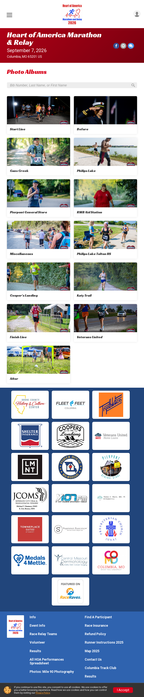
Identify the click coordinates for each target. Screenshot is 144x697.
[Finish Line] (38, 323)
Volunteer (37, 643)
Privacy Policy (43, 692)
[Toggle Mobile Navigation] (9, 15)
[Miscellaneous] (38, 240)
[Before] (105, 115)
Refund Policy (95, 634)
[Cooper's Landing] (38, 282)
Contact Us (93, 659)
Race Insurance (96, 625)
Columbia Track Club (100, 668)
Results (35, 651)
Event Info (37, 625)
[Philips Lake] (105, 157)
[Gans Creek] (38, 157)
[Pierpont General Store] (38, 199)
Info (33, 617)
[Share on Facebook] (116, 46)
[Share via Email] (124, 46)
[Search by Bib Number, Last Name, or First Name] (69, 85)
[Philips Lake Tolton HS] (105, 240)
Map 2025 (92, 651)
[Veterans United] (105, 323)
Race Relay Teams (43, 634)
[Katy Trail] (105, 282)
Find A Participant (98, 617)
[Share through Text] (131, 46)
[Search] (132, 85)
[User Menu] (136, 13)
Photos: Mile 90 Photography (52, 672)
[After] (38, 365)
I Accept (123, 690)
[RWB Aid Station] (105, 199)
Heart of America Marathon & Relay (54, 38)
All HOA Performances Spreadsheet (47, 661)
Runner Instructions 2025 (104, 643)
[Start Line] (38, 115)
